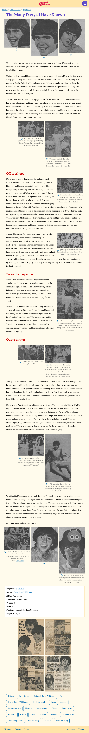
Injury (53, 702)
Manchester (42, 708)
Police (23, 714)
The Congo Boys (15, 720)
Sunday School (68, 714)
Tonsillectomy (33, 720)
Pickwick (12, 714)
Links (26, 729)
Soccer (43, 714)
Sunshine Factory (44, 3)
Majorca (28, 708)
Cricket (11, 696)
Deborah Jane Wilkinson (44, 696)
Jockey (63, 702)
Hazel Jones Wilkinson (23, 592)
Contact (18, 729)
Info (17, 49)
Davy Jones (20, 561)
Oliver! (54, 708)
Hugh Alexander (40, 702)
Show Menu (84, 3)
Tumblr (81, 729)
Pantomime (67, 708)
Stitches (54, 714)
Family (62, 696)
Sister (32, 714)
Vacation (47, 720)
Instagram (71, 729)
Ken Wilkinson (14, 708)
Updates (7, 729)
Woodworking (62, 720)
